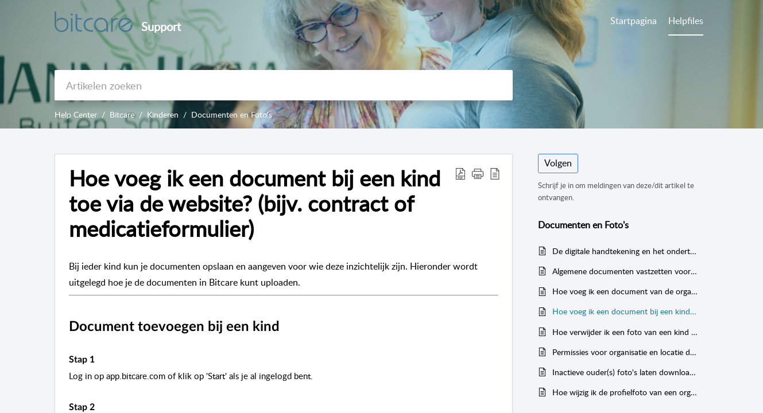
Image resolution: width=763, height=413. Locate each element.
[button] (460, 173)
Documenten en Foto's (231, 114)
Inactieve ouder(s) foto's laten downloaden (625, 372)
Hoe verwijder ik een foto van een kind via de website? (625, 331)
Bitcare (122, 114)
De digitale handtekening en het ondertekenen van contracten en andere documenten (625, 251)
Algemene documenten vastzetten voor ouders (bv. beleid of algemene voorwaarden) (625, 271)
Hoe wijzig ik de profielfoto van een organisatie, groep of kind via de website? (625, 392)
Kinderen (163, 114)
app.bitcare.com (135, 375)
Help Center (76, 114)
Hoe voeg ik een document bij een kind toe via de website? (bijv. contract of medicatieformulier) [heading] (254, 203)
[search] (284, 85)
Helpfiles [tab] (685, 20)
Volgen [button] (558, 163)
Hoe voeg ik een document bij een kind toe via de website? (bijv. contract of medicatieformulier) (625, 311)
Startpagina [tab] (633, 20)
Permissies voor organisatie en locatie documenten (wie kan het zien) (625, 351)
